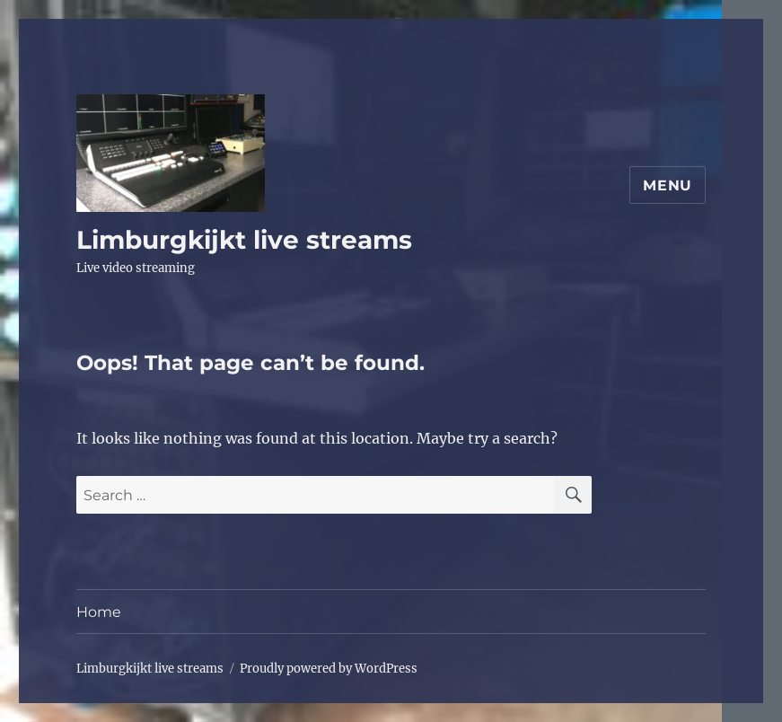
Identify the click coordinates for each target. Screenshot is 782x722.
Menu (667, 185)
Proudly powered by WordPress (328, 668)
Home (98, 612)
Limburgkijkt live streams (244, 240)
